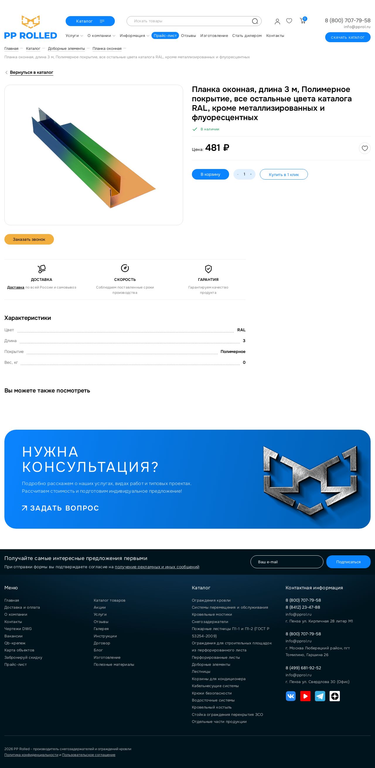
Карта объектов (19, 650)
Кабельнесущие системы (215, 685)
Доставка (16, 287)
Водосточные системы (213, 700)
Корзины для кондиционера (219, 678)
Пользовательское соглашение (88, 754)
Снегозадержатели (210, 621)
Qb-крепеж (15, 643)
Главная (11, 600)
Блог (98, 650)
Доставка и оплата (22, 607)
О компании (15, 614)
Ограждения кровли (211, 600)
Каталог (91, 21)
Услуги (100, 614)
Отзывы (101, 621)
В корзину (210, 174)
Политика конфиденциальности (31, 754)
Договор (102, 643)
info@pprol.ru (357, 27)
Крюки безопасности (212, 693)
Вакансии (13, 636)
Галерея (101, 628)
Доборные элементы (211, 664)
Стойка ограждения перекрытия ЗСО (227, 714)
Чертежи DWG (18, 628)
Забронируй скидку (23, 657)
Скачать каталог (348, 37)
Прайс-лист (15, 664)
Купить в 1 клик (284, 174)
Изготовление (107, 657)
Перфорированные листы (216, 657)
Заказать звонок (29, 239)
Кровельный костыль (212, 707)
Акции (100, 607)
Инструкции (105, 636)
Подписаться (348, 561)
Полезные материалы (114, 664)
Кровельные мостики (212, 614)
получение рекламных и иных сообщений (157, 566)
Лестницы (201, 671)
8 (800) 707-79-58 (348, 20)
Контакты (13, 621)
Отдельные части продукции (219, 721)
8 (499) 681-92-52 (303, 667)
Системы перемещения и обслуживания (230, 607)
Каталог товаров (110, 600)
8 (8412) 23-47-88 (303, 607)
